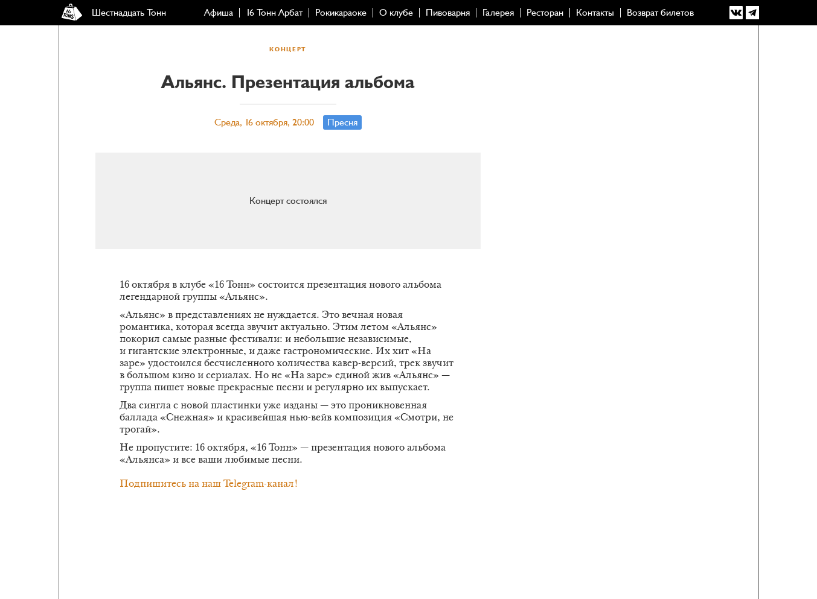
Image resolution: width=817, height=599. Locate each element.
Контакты (595, 13)
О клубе (396, 13)
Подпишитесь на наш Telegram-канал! (209, 484)
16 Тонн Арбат (274, 13)
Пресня (342, 122)
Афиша (218, 13)
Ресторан (545, 13)
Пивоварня (448, 13)
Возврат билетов (660, 13)
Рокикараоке (341, 13)
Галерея (498, 13)
